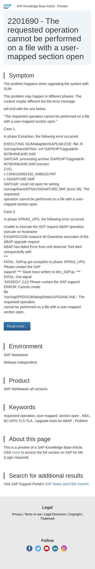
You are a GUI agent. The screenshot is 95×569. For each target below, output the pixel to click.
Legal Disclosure (55, 514)
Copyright (75, 514)
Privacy (17, 514)
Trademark (47, 518)
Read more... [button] (17, 326)
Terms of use (33, 514)
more (16, 452)
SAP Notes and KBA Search (67, 484)
